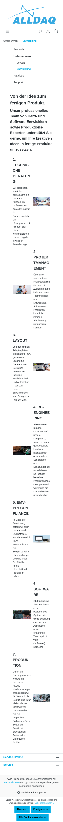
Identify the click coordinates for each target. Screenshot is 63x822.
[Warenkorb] (56, 31)
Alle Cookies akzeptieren (32, 817)
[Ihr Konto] (48, 31)
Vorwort (21, 62)
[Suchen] (40, 31)
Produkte (18, 49)
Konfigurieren (41, 809)
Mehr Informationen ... (44, 803)
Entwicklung (24, 69)
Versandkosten (12, 782)
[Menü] (7, 31)
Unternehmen (22, 56)
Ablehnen (22, 809)
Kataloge (18, 75)
